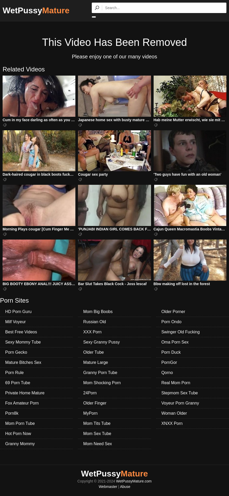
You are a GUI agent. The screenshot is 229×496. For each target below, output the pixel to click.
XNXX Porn (172, 423)
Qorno (167, 372)
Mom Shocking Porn (102, 383)
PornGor (169, 362)
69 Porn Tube (17, 383)
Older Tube (93, 352)
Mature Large (95, 362)
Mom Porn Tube (20, 423)
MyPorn (90, 413)
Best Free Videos (21, 332)
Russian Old (94, 322)
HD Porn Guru (18, 311)
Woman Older (174, 413)
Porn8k (11, 413)
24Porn (90, 393)
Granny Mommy (20, 444)
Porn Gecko (16, 352)
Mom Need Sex (97, 444)
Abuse (125, 487)
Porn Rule (14, 372)
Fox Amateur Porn (22, 403)
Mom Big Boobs (98, 311)
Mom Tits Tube (96, 423)
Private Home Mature (24, 393)
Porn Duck (171, 352)
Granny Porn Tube (100, 372)
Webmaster (108, 487)
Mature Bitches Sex (23, 362)
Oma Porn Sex (175, 342)
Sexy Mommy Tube (23, 342)
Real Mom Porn (175, 383)
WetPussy (36, 10)
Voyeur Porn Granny (180, 403)
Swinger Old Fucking (180, 332)
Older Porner (173, 311)
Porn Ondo (171, 322)
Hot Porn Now (18, 433)
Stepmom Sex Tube (179, 393)
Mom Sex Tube (97, 433)
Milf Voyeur (15, 322)
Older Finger (94, 403)
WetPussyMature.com (134, 481)
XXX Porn (92, 332)
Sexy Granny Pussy (101, 342)
